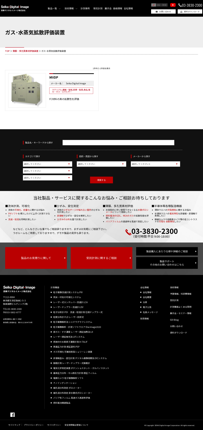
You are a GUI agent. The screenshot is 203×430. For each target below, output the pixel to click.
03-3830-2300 (192, 5)
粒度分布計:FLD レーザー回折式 (68, 317)
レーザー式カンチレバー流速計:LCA (70, 302)
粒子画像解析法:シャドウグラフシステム (72, 321)
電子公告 (147, 307)
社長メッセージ (150, 312)
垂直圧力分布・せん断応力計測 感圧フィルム (74, 372)
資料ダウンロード (192, 11)
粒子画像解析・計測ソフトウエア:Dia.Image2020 (77, 326)
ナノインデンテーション (65, 382)
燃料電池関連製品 (61, 402)
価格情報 (117, 8)
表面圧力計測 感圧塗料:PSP (66, 346)
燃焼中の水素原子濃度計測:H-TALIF (70, 341)
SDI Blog (174, 319)
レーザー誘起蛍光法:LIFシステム (69, 336)
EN (158, 5)
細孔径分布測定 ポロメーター (67, 387)
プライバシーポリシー (34, 424)
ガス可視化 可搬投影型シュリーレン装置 (72, 351)
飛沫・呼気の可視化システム (67, 297)
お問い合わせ (165, 11)
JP (153, 5)
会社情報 (128, 8)
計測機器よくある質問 (180, 306)
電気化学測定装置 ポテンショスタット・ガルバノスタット (81, 368)
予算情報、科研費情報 (180, 293)
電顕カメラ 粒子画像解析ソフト (68, 378)
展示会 (108, 8)
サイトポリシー (54, 424)
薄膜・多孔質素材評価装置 (25, 50)
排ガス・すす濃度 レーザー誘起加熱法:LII (73, 331)
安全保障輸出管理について (76, 424)
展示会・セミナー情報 (180, 313)
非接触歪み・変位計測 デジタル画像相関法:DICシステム (80, 358)
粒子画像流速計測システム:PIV (68, 292)
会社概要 (147, 297)
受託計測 (97, 8)
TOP (7, 50)
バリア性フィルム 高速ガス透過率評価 (71, 397)
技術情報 (69, 8)
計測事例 (85, 8)
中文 (164, 5)
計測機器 (55, 287)
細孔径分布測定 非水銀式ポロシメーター (72, 392)
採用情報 (144, 318)
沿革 (145, 302)
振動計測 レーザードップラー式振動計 (71, 363)
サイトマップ (14, 424)
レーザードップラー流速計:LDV (68, 307)
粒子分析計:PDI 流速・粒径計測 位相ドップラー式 (78, 312)
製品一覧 (52, 8)
